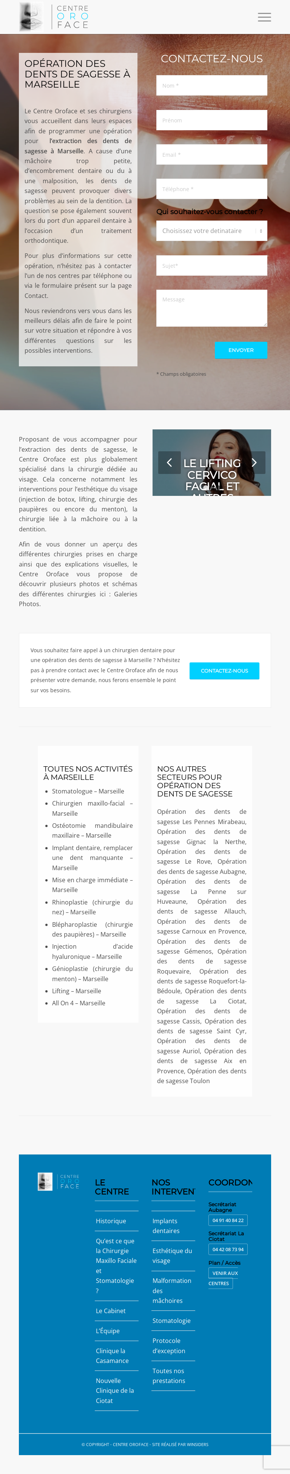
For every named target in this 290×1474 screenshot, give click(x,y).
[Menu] (260, 17)
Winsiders (197, 1444)
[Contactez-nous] (224, 670)
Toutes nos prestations (169, 1376)
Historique (111, 1221)
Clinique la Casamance (112, 1356)
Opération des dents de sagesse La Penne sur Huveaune (202, 891)
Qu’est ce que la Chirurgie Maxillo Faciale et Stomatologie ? (116, 1266)
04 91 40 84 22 (228, 1220)
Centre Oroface (130, 1444)
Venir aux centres (223, 1278)
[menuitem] (260, 17)
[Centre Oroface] (56, 17)
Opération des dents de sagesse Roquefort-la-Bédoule (202, 981)
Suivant (254, 462)
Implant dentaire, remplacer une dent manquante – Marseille (92, 858)
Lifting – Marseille (76, 991)
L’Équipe (108, 1331)
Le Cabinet (111, 1311)
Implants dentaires (166, 1226)
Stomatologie (172, 1321)
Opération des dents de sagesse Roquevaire (202, 961)
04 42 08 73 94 (228, 1249)
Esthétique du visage (172, 1256)
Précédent (169, 462)
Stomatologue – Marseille (88, 791)
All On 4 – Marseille (78, 1003)
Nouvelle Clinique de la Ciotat (115, 1391)
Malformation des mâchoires (172, 1290)
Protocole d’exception (169, 1346)
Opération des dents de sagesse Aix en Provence (202, 1061)
